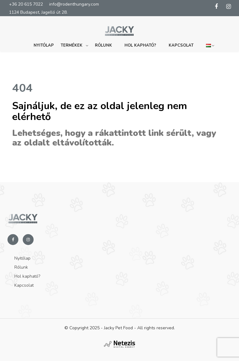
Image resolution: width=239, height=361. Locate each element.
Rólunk (103, 45)
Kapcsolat (181, 45)
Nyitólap (44, 45)
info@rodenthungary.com (74, 4)
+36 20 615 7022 (26, 4)
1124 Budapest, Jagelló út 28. (38, 12)
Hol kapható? (140, 45)
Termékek (71, 45)
